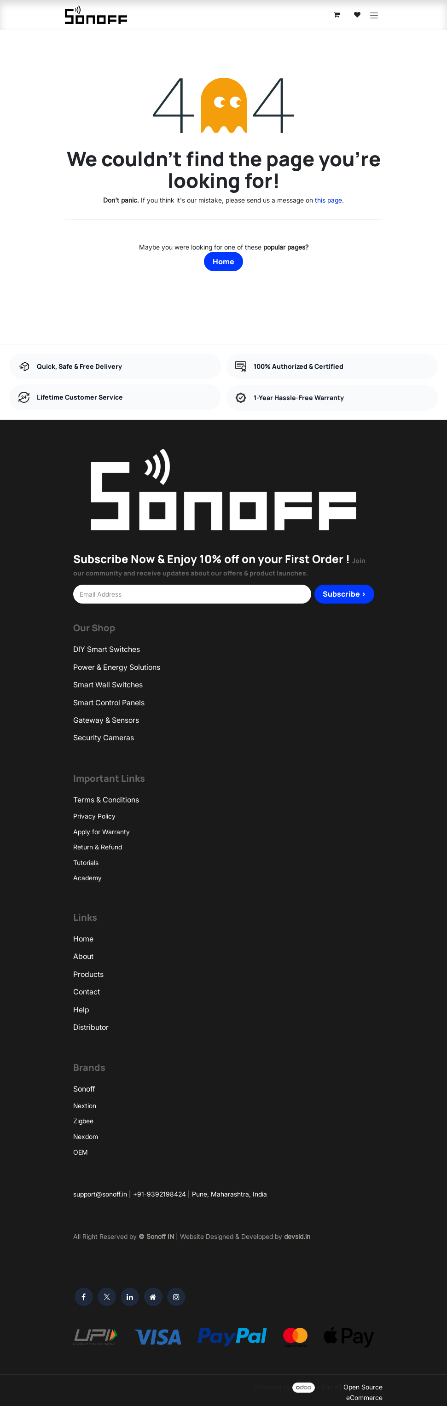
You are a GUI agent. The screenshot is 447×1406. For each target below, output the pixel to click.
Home (223, 257)
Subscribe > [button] (344, 590)
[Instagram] (176, 1293)
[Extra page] (153, 1293)
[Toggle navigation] (374, 13)
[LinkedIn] (130, 1293)
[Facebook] (84, 1293)
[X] (107, 1293)
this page (328, 196)
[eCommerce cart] (337, 13)
